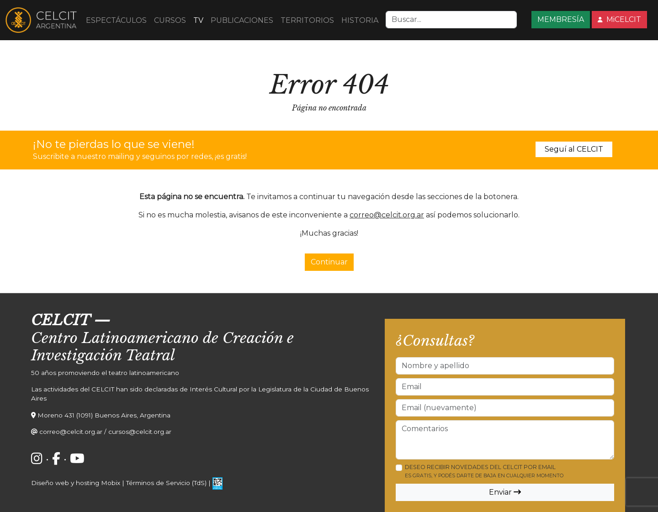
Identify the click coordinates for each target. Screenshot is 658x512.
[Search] (451, 19)
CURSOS (170, 20)
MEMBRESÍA (560, 19)
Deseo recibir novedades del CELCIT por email (484, 471)
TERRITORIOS (307, 20)
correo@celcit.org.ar (387, 215)
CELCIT (60, 320)
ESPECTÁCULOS (116, 20)
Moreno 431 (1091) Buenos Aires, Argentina (103, 415)
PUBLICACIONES (242, 20)
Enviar (505, 492)
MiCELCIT (619, 19)
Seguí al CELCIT (574, 149)
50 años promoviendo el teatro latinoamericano (105, 372)
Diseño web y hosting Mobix (75, 482)
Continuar (329, 262)
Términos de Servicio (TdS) (166, 482)
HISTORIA (359, 20)
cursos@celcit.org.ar (139, 431)
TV (198, 20)
